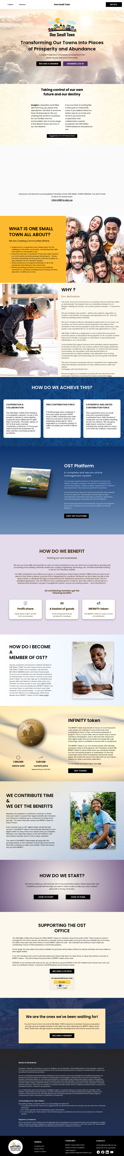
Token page (43, 695)
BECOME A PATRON (62, 971)
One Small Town (62, 4)
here (109, 376)
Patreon (22, 4)
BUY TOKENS (80, 770)
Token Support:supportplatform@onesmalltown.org (77, 1151)
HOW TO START (45, 897)
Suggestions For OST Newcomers (62, 136)
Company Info (39, 1146)
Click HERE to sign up (62, 200)
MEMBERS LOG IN (75, 63)
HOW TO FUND (78, 897)
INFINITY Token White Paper (75, 1145)
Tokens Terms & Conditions (74, 1148)
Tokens (10, 4)
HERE (99, 764)
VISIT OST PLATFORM (76, 516)
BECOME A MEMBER (48, 63)
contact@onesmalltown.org (106, 1145)
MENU (113, 4)
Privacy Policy (39, 1149)
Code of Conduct (40, 1152)
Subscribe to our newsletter (106, 1148)
